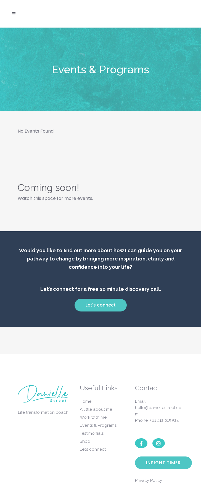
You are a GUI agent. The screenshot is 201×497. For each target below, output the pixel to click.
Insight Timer (163, 463)
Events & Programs (98, 425)
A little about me (96, 409)
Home (85, 401)
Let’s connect (93, 449)
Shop (85, 441)
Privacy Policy (148, 480)
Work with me (93, 417)
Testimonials (92, 433)
